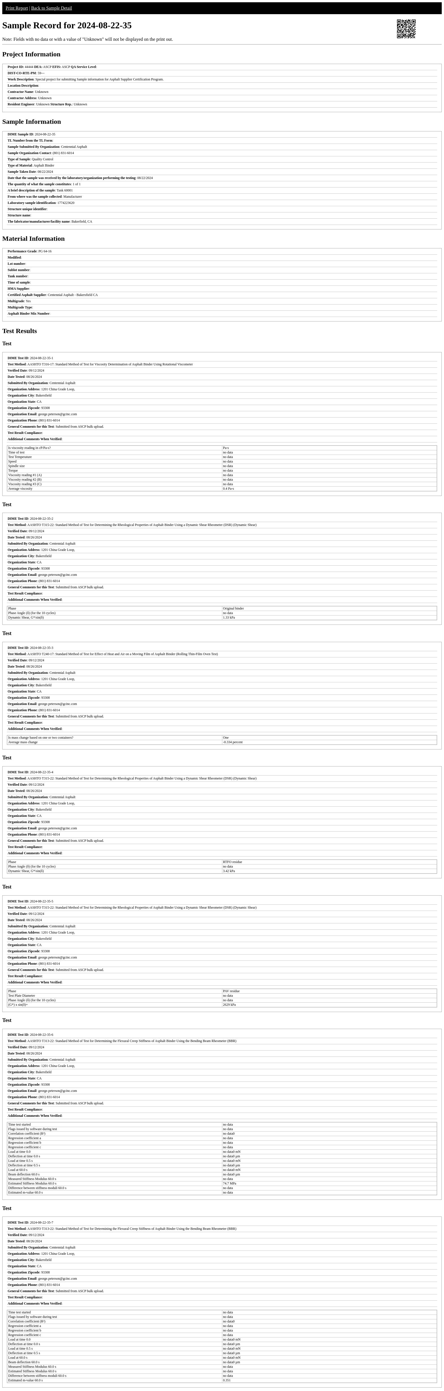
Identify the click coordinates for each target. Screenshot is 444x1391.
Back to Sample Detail (51, 8)
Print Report (17, 8)
